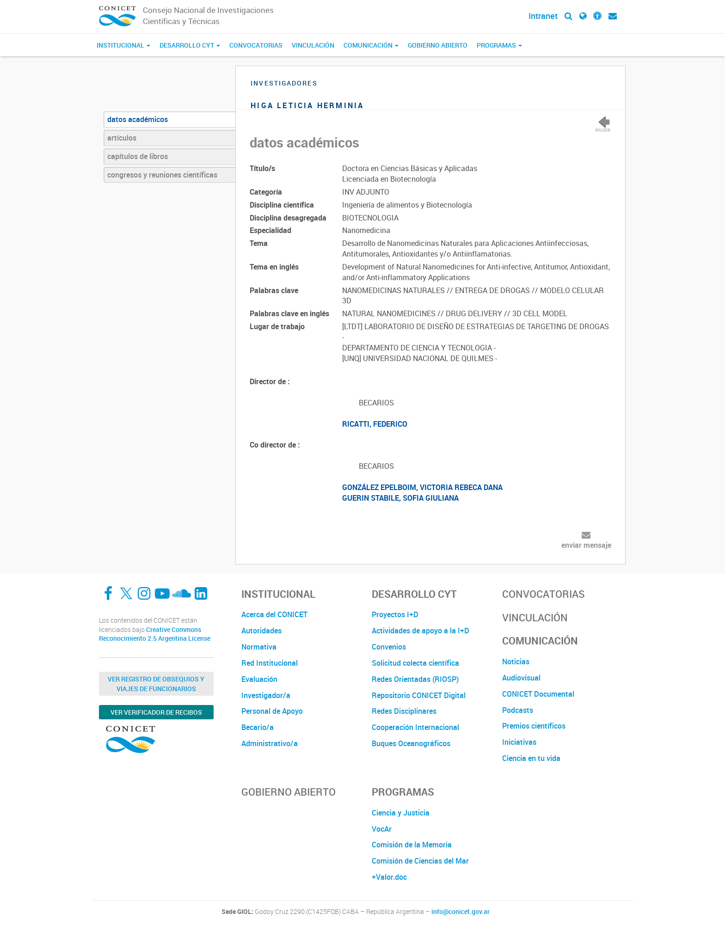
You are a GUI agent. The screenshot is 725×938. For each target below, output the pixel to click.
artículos (121, 138)
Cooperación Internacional (415, 727)
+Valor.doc (389, 877)
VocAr (382, 829)
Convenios (389, 647)
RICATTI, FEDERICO (374, 424)
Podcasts (517, 710)
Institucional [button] (123, 45)
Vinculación (313, 45)
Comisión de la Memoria (412, 845)
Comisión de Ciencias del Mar (420, 861)
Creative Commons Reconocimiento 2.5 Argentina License (154, 634)
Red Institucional (269, 663)
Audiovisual (521, 678)
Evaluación (259, 679)
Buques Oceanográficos (411, 743)
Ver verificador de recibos (156, 712)
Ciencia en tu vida (531, 758)
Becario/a (257, 727)
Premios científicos (533, 726)
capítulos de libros (137, 156)
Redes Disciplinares (404, 711)
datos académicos (137, 119)
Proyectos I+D (395, 614)
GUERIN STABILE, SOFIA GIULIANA (400, 498)
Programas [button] (499, 45)
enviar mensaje (586, 545)
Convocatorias (256, 45)
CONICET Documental (538, 694)
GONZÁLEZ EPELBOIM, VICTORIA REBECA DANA (422, 487)
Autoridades (261, 630)
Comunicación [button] (371, 45)
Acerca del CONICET (274, 614)
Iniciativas (519, 742)
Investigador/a (265, 695)
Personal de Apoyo (272, 711)
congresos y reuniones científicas (162, 175)
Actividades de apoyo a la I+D (420, 630)
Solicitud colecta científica (415, 663)
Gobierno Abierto (437, 45)
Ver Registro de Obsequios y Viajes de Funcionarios (156, 683)
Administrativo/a (269, 743)
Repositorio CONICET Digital (419, 695)
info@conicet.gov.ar (460, 911)
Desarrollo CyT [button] (190, 45)
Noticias (515, 661)
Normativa (258, 647)
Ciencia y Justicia (401, 813)
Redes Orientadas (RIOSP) (415, 679)
